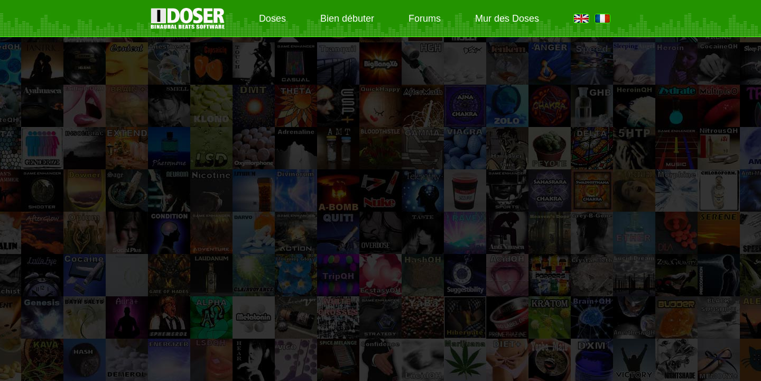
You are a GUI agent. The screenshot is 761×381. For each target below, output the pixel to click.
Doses (272, 18)
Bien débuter (347, 18)
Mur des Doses (507, 18)
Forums (425, 18)
